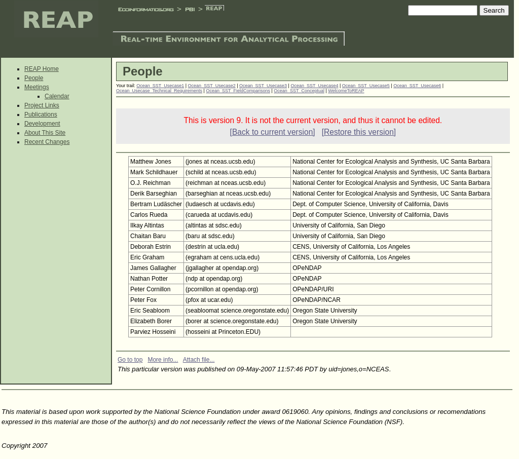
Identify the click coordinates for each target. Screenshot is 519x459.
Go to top (130, 359)
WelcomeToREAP (346, 90)
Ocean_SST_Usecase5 (366, 85)
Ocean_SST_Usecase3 (263, 85)
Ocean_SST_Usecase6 (417, 85)
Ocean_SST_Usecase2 (212, 85)
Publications (40, 114)
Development (42, 123)
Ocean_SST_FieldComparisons (238, 90)
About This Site (44, 132)
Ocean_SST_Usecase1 (160, 85)
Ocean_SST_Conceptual (299, 90)
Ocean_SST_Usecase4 (314, 85)
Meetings (36, 87)
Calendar (57, 96)
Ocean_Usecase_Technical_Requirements (159, 90)
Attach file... (199, 359)
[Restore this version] (359, 132)
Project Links (41, 105)
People (33, 78)
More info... (162, 359)
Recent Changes (46, 141)
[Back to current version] (272, 132)
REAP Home (41, 68)
